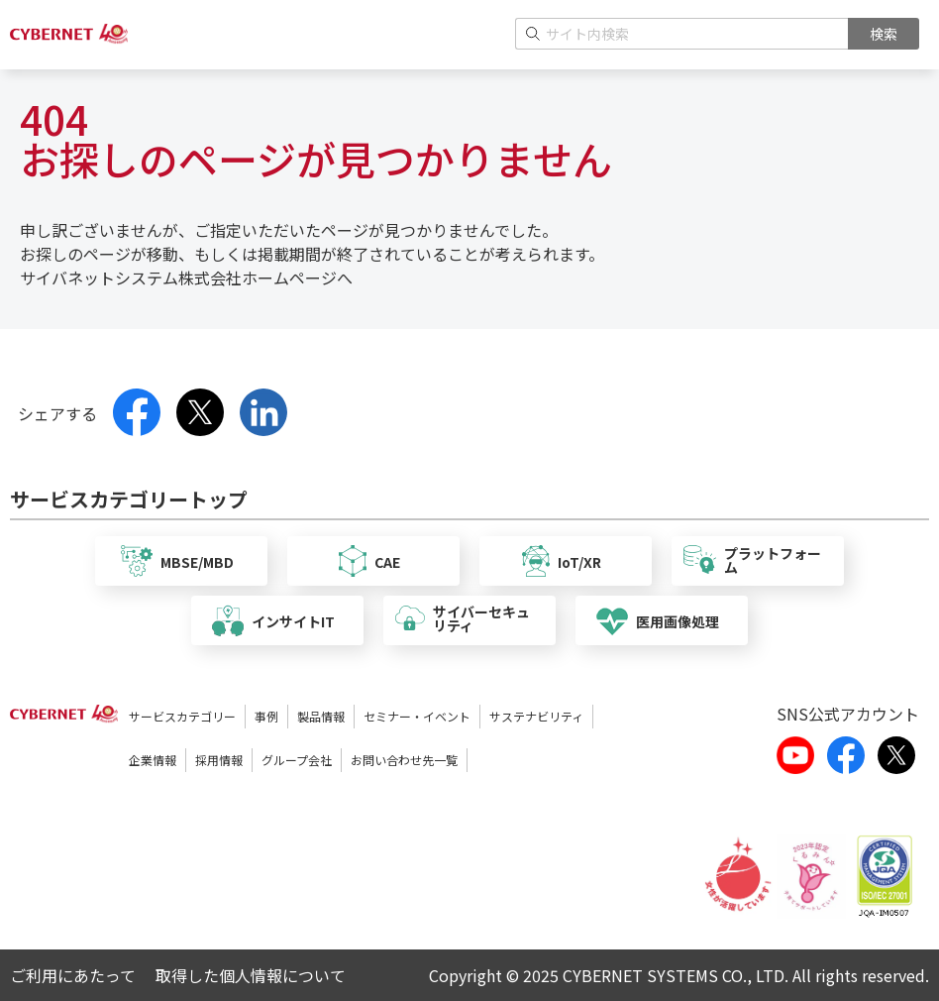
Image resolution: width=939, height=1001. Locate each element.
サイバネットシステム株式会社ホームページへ (186, 277)
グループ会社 (296, 759)
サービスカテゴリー (182, 716)
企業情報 (152, 759)
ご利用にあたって (73, 975)
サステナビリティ (536, 716)
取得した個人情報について (251, 975)
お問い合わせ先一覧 (404, 759)
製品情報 (321, 716)
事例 (266, 716)
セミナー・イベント (417, 716)
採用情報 (219, 759)
